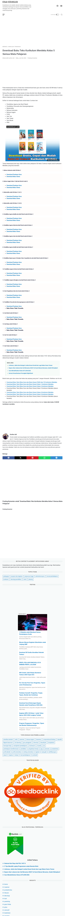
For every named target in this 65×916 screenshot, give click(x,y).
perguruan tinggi (29, 576)
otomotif (6, 910)
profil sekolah (6, 752)
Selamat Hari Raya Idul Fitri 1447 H (15, 863)
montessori (32, 745)
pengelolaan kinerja (33, 748)
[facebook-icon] (57, 6)
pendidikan (23, 748)
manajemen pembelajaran (20, 745)
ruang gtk (43, 752)
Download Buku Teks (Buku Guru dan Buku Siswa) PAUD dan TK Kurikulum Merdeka (32, 382)
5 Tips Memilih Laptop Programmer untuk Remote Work (21, 866)
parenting (7, 901)
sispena (11, 755)
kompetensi (51, 742)
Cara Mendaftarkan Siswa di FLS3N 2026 (20, 370)
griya (5, 907)
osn (44, 745)
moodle (39, 745)
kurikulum (6, 579)
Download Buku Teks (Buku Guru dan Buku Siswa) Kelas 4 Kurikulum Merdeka (30, 392)
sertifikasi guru (52, 752)
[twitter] (21, 457)
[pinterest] (32, 457)
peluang (31, 579)
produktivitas (54, 748)
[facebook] (9, 457)
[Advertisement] (32, 31)
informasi (35, 742)
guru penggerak (27, 742)
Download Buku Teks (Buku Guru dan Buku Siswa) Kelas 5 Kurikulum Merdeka (30, 394)
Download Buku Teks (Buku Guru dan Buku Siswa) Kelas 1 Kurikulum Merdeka (30, 384)
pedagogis (6, 576)
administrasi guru (40, 576)
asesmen (22, 739)
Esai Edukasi (10, 2)
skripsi (16, 755)
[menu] (5, 15)
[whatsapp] (45, 457)
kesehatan (7, 913)
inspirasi (6, 887)
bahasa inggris (30, 739)
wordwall (34, 755)
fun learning (18, 742)
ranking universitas (28, 752)
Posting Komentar (32, 58)
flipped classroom (8, 742)
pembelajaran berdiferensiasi (11, 748)
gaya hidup (7, 904)
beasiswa (38, 739)
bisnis (6, 884)
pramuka (47, 748)
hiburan (6, 893)
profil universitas (16, 752)
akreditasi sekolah (8, 739)
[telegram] (56, 457)
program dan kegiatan (17, 576)
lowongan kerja (7, 745)
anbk (16, 739)
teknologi (7, 896)
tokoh (24, 579)
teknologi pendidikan (16, 579)
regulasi (37, 752)
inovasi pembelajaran (52, 576)
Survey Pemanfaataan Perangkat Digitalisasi (21, 373)
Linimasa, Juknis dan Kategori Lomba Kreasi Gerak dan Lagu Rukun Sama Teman (30, 365)
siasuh (5, 755)
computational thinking (49, 739)
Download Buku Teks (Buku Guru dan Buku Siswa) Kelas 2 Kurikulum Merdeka (30, 386)
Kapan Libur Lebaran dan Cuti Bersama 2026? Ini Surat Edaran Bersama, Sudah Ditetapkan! (33, 368)
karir (5, 898)
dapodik (59, 739)
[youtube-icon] (61, 6)
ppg (42, 748)
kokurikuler (43, 742)
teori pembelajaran (25, 755)
